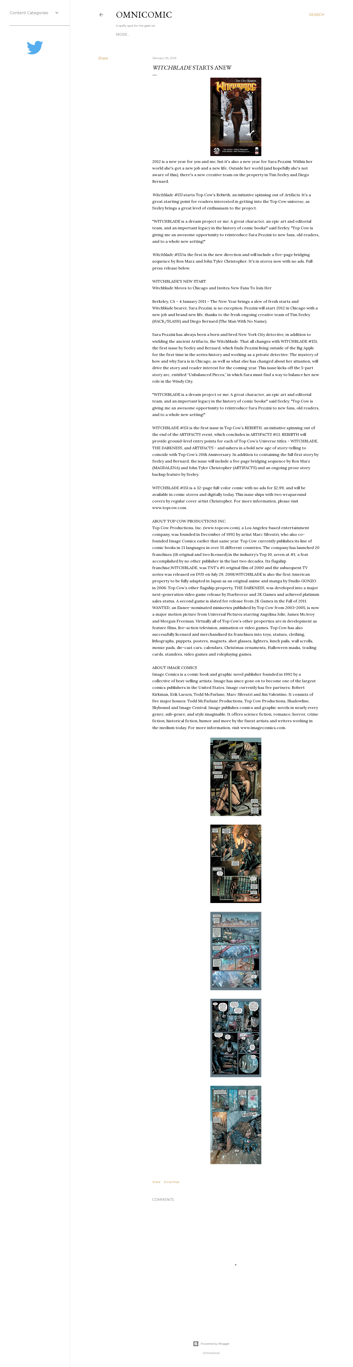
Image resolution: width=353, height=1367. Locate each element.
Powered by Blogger (211, 1344)
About (183, 34)
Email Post (171, 1182)
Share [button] (103, 58)
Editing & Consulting (152, 34)
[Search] (316, 15)
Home (122, 34)
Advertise (202, 34)
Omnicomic (144, 14)
